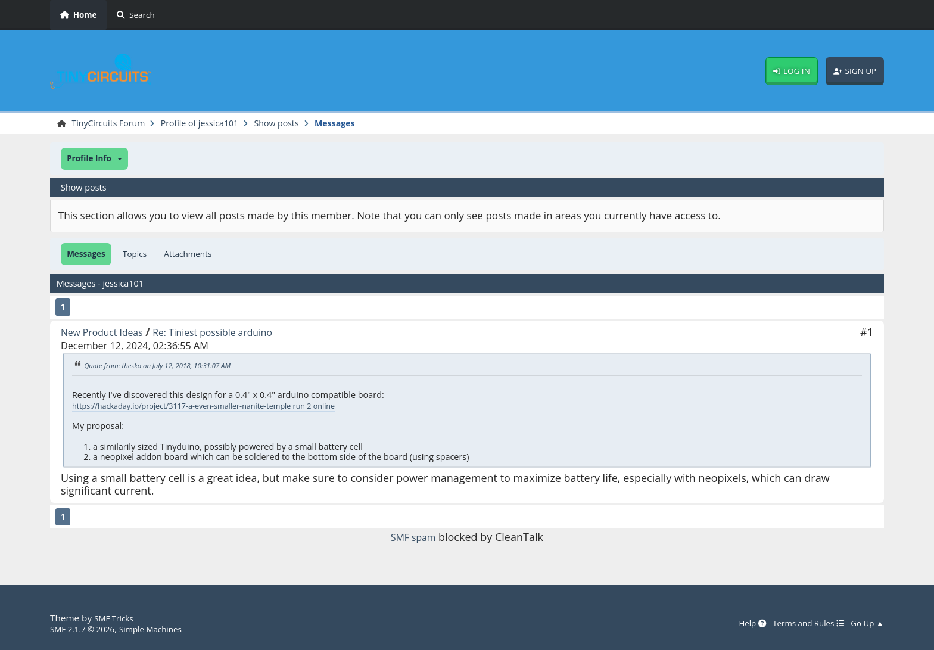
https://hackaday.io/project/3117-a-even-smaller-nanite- (183, 407)
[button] (94, 161)
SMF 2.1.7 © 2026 (87, 629)
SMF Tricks (116, 618)
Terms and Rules (798, 623)
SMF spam (413, 538)
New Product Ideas (108, 333)
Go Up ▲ (865, 623)
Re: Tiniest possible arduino (233, 333)
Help (735, 623)
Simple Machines (164, 629)
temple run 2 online (334, 407)
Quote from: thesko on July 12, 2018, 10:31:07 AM (168, 367)
